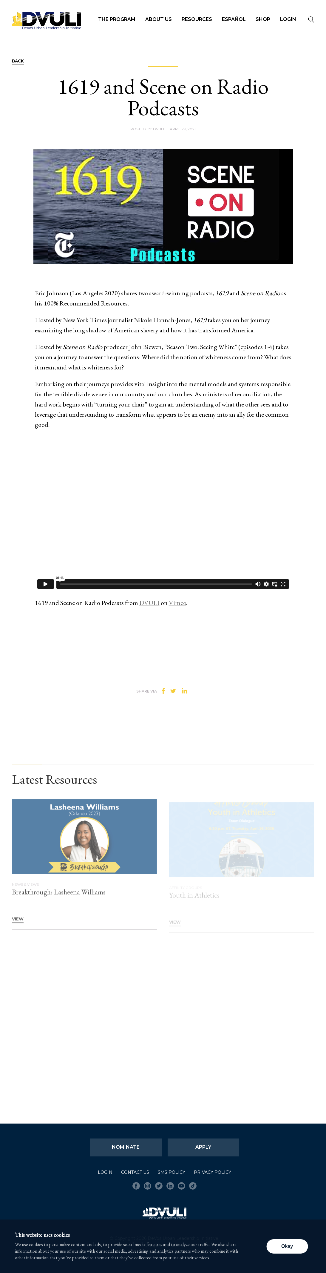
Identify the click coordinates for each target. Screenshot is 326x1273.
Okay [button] (287, 1246)
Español (234, 19)
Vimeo (177, 602)
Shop (263, 19)
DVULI (149, 602)
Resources (197, 19)
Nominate (126, 1147)
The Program (116, 19)
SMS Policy (171, 1172)
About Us (158, 19)
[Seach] (311, 20)
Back (18, 61)
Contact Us (135, 1172)
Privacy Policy (212, 1172)
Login (288, 19)
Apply (203, 1147)
